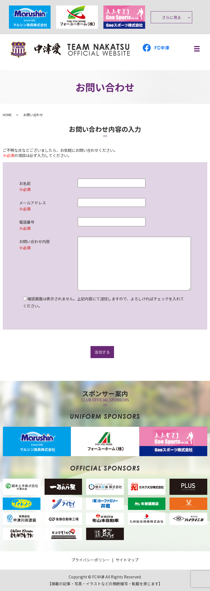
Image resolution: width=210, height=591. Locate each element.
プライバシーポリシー (90, 560)
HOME (7, 114)
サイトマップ (127, 560)
